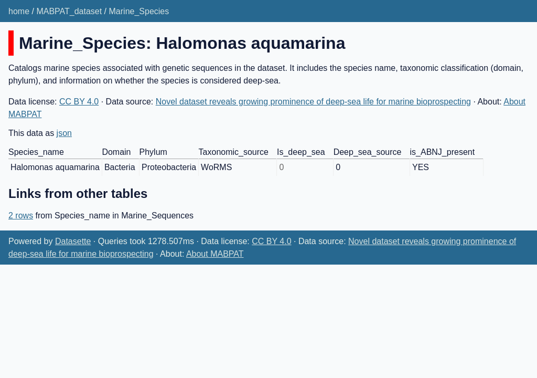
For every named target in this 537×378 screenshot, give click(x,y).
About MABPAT (215, 253)
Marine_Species (139, 11)
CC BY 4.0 (79, 101)
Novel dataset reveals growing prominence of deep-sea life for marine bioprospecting (313, 101)
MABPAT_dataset (69, 11)
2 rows (20, 215)
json (64, 133)
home (18, 11)
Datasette (73, 241)
